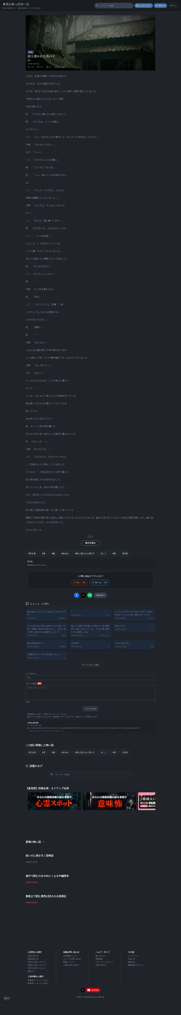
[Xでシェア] (83, 595)
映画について (68, 962)
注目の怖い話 (33, 956)
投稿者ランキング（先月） (38, 983)
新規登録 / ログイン (136, 965)
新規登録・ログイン (60, 717)
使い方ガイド (101, 956)
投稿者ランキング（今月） (38, 980)
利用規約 (30, 714)
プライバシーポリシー (104, 962)
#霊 (43, 553)
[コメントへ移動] (7, 998)
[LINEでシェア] (89, 595)
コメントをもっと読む (90, 665)
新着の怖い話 (33, 959)
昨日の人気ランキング (36, 962)
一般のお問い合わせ (71, 965)
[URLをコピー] (100, 595)
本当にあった (16, 4)
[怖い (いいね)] (79, 582)
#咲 (114, 553)
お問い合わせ (101, 965)
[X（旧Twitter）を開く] (83, 990)
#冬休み (65, 553)
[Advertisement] (90, 824)
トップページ (133, 956)
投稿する (131, 962)
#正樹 (125, 553)
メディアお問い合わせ (72, 959)
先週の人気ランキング (36, 965)
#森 (53, 553)
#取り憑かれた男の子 (85, 553)
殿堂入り (31, 971)
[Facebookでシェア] (76, 595)
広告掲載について (70, 956)
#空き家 (32, 553)
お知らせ (131, 959)
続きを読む (90, 543)
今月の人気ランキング (36, 968)
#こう (103, 553)
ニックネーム (31, 673)
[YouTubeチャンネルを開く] (93, 990)
